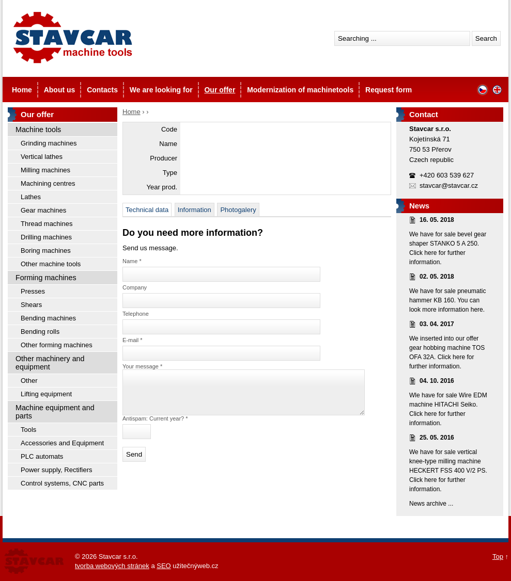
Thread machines (46, 224)
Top (497, 556)
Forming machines (46, 277)
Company (134, 287)
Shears (31, 305)
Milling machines (45, 170)
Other (29, 380)
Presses (33, 291)
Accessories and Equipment (62, 443)
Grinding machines (48, 143)
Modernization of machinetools (300, 90)
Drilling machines (46, 237)
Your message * (142, 366)
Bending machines (48, 318)
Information (194, 210)
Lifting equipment (46, 394)
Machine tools (38, 129)
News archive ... (431, 503)
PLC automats (42, 456)
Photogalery (238, 210)
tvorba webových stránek (112, 566)
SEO (164, 566)
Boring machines (46, 250)
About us (59, 90)
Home (22, 90)
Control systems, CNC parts (62, 483)
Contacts (102, 90)
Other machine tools (51, 264)
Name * (132, 261)
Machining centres (48, 183)
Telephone (135, 314)
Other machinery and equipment (50, 362)
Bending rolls (40, 331)
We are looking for (161, 90)
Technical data (147, 210)
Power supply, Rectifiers (56, 470)
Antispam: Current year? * (155, 426)
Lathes (31, 197)
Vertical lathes (42, 156)
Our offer (219, 90)
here (430, 252)
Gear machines (43, 210)
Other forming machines (56, 345)
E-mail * (132, 340)
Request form (388, 90)
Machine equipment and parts (55, 412)
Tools (28, 429)
